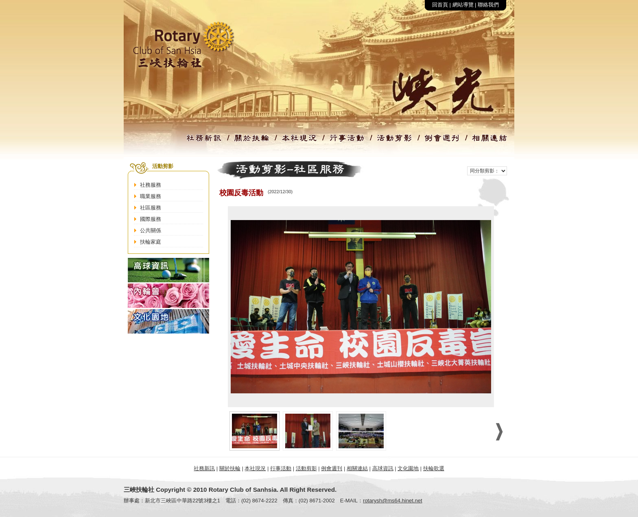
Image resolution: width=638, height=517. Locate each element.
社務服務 (150, 185)
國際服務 (150, 219)
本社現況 (255, 468)
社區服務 (150, 208)
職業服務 (150, 196)
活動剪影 (306, 468)
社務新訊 (204, 468)
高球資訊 (382, 468)
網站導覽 (463, 5)
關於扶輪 (229, 468)
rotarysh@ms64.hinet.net (392, 500)
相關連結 (357, 468)
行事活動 (280, 468)
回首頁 (440, 5)
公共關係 (150, 230)
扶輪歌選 (433, 468)
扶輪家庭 (150, 242)
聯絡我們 (488, 5)
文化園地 (408, 468)
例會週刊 (331, 468)
